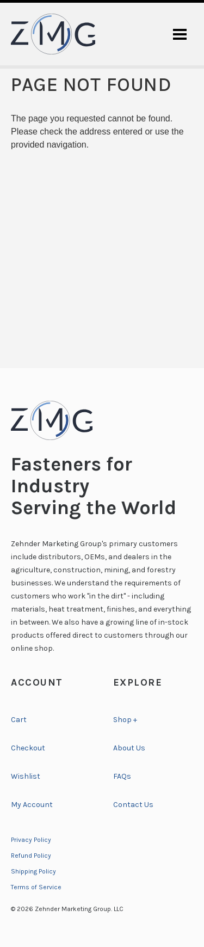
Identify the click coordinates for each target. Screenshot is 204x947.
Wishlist (25, 776)
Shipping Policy (33, 871)
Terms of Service (36, 887)
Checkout (28, 748)
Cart (19, 719)
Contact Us (133, 804)
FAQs (122, 776)
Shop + (125, 719)
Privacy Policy (31, 840)
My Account (32, 804)
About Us (129, 748)
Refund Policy (31, 855)
